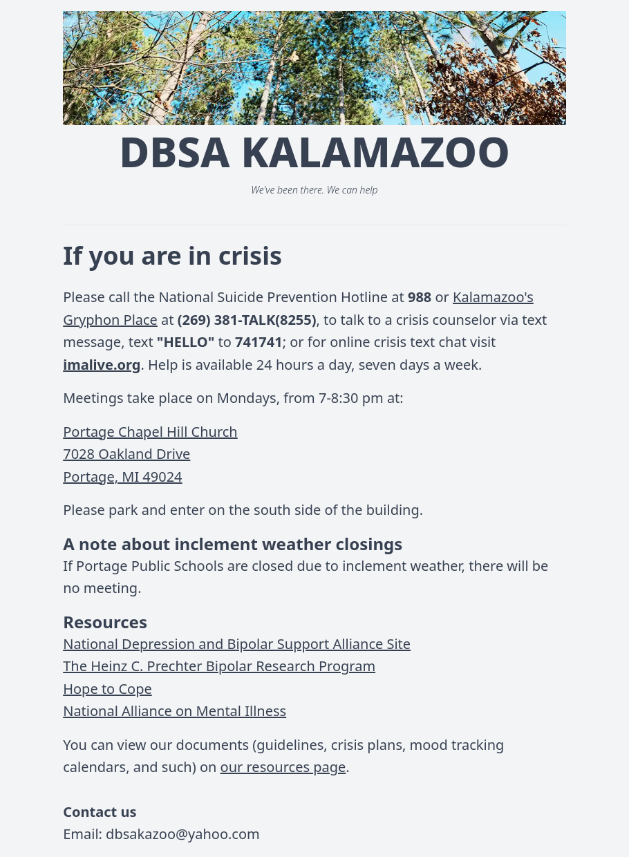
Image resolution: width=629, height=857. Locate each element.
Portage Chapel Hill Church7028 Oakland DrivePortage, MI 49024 (150, 454)
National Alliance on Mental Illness (174, 710)
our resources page (283, 766)
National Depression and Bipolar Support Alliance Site (237, 643)
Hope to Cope (107, 688)
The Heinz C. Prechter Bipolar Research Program (219, 666)
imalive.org (101, 364)
